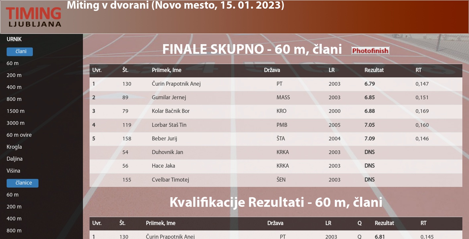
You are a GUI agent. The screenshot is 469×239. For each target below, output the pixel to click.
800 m (14, 99)
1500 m (16, 111)
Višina (13, 171)
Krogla (14, 147)
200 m (14, 75)
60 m (13, 63)
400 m (14, 87)
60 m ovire (19, 135)
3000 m (16, 123)
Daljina (15, 159)
